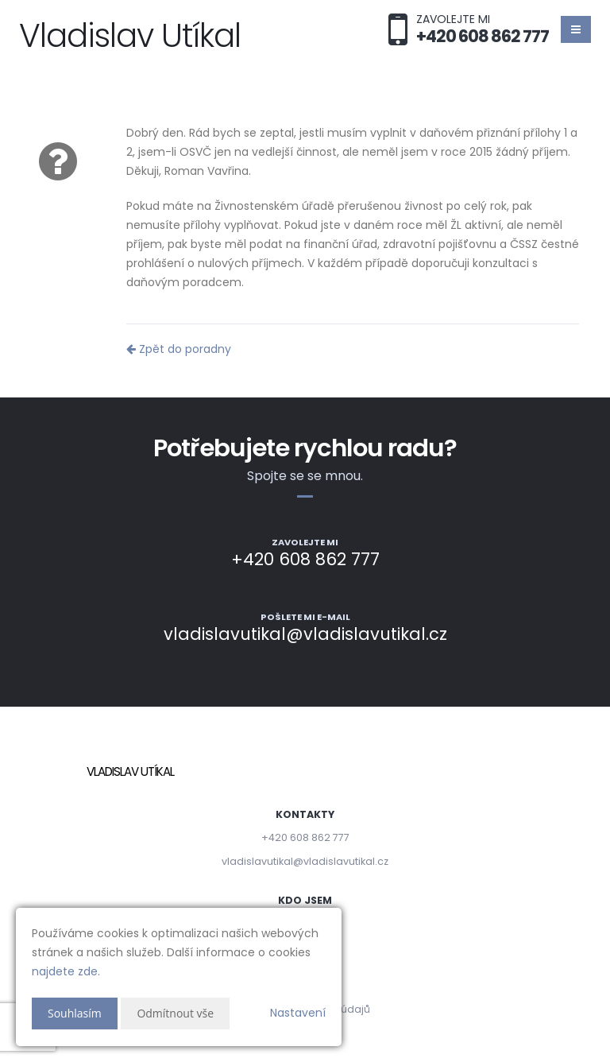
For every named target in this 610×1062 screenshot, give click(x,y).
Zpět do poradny (178, 349)
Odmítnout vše (175, 1013)
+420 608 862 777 (305, 837)
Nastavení (298, 1013)
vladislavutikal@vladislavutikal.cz (305, 861)
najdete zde (65, 971)
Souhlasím (75, 1013)
